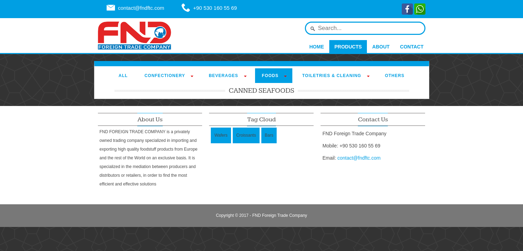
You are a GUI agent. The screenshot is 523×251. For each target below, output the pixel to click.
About (381, 47)
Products (348, 47)
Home (316, 47)
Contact (411, 47)
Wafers (221, 135)
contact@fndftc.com (141, 8)
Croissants (246, 135)
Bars (269, 135)
